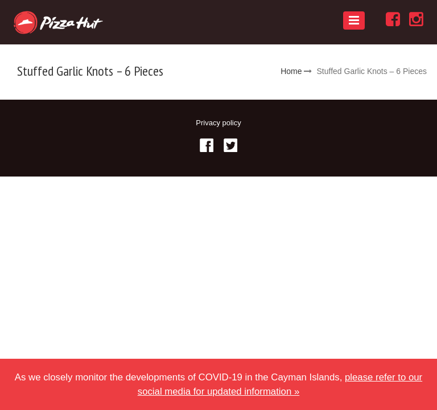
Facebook (206, 145)
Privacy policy (218, 122)
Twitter (230, 145)
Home (291, 71)
